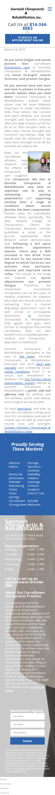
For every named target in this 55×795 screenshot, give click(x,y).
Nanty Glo (16, 474)
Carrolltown (17, 501)
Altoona (14, 463)
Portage (33, 463)
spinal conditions (17, 372)
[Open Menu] (49, 9)
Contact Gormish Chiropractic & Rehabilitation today (27, 429)
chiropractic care (17, 67)
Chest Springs (14, 495)
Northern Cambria (34, 468)
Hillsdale (14, 482)
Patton (13, 467)
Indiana (33, 478)
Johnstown (16, 478)
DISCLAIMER (18, 768)
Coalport (34, 489)
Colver (13, 489)
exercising (24, 409)
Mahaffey (34, 474)
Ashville (33, 501)
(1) (29, 316)
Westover (34, 505)
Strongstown (18, 505)
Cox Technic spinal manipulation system (27, 381)
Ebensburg (16, 486)
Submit (27, 741)
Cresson (33, 486)
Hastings (34, 482)
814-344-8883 (35, 26)
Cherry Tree (36, 493)
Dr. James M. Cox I (17, 771)
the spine (27, 356)
